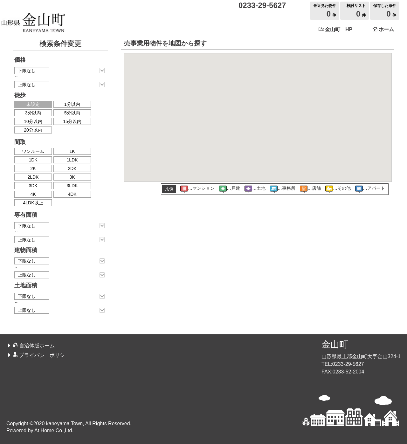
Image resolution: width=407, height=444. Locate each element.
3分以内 (33, 112)
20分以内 (33, 130)
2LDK (32, 177)
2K (33, 168)
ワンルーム (33, 151)
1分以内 (72, 104)
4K (33, 194)
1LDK (72, 159)
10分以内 (33, 121)
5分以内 (72, 112)
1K (72, 151)
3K (72, 177)
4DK (72, 194)
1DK (33, 159)
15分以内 (72, 121)
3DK (33, 185)
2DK (72, 168)
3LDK (72, 185)
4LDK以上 (33, 202)
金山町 (334, 344)
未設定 (33, 104)
